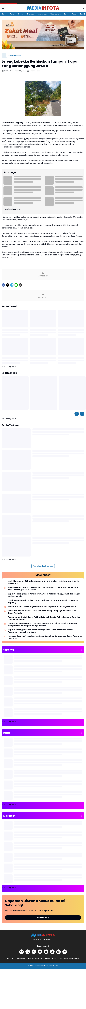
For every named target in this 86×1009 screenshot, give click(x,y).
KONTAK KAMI (20, 958)
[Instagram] (34, 951)
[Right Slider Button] (84, 14)
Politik (12, 14)
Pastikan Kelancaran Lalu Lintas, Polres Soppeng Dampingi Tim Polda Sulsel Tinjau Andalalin (42, 612)
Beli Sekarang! (43, 917)
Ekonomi (30, 14)
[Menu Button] (3, 8)
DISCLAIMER (63, 958)
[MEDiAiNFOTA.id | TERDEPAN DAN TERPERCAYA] (43, 935)
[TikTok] (52, 951)
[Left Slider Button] (76, 414)
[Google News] (46, 951)
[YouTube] (40, 951)
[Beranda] (4, 55)
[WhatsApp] (16, 285)
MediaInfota (53, 966)
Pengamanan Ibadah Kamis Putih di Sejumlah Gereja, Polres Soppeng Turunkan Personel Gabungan (44, 618)
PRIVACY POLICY (51, 958)
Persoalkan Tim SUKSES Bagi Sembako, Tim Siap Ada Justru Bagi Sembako (42, 606)
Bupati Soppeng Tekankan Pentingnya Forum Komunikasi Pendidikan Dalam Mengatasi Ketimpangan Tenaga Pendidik (42, 624)
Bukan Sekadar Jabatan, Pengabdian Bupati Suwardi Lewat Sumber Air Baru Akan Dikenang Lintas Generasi (43, 588)
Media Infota (39, 966)
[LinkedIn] (58, 951)
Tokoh (74, 14)
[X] (7, 285)
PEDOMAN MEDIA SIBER (35, 958)
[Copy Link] (20, 285)
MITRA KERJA (74, 958)
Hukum (21, 14)
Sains (66, 14)
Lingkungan (42, 14)
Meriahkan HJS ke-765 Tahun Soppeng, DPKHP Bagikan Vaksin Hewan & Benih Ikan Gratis (43, 582)
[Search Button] (83, 8)
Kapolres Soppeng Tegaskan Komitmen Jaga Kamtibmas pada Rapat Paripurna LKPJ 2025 (45, 637)
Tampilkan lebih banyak (43, 566)
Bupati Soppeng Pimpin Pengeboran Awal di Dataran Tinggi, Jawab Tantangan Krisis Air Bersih (44, 595)
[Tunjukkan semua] (81, 649)
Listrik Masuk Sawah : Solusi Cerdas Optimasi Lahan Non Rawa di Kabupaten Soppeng (43, 601)
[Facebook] (3, 285)
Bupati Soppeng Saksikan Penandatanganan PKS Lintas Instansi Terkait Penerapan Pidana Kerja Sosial (40, 631)
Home (4, 14)
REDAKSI (10, 958)
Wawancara (56, 14)
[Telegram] (12, 285)
